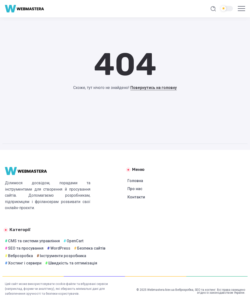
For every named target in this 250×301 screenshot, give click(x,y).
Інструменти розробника (63, 255)
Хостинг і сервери (25, 263)
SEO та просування (25, 248)
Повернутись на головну (153, 87)
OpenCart (75, 241)
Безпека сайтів (91, 248)
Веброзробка (20, 255)
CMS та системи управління (34, 241)
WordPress (60, 248)
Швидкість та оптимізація (72, 263)
